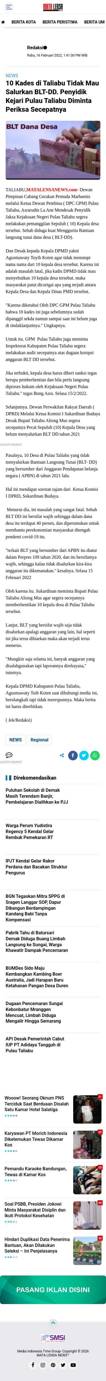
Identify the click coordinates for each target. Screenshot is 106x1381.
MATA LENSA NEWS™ (53, 1355)
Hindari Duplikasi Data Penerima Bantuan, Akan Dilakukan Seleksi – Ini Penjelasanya (37, 1245)
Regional (39, 740)
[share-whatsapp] (95, 755)
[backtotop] (53, 1323)
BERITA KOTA (24, 22)
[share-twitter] (84, 755)
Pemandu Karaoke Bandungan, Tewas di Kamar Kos (35, 1171)
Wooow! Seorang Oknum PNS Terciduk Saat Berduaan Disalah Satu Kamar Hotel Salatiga (37, 1104)
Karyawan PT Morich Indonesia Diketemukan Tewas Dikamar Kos (36, 1139)
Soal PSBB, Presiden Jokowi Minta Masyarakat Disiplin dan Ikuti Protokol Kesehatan (35, 1210)
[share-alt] (62, 755)
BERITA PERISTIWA (60, 22)
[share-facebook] (73, 755)
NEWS (12, 75)
